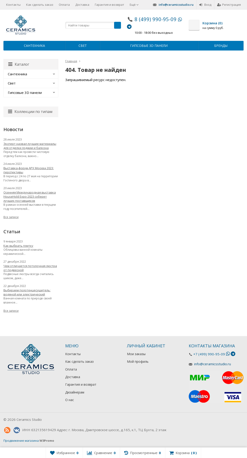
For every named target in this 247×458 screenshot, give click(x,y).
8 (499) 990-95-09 (156, 19)
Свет (83, 45)
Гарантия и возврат (109, 5)
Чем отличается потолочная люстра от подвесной (30, 268)
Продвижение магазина (21, 440)
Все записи (11, 217)
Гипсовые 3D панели (149, 45)
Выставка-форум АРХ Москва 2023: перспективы (28, 170)
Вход (205, 5)
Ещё (134, 5)
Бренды (220, 45)
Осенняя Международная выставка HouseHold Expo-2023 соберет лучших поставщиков (29, 196)
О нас (69, 400)
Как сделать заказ (39, 5)
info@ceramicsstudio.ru (176, 5)
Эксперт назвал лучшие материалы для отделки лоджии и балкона (29, 146)
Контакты (13, 5)
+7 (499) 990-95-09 (209, 354)
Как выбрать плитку (18, 246)
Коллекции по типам (30, 111)
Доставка (82, 5)
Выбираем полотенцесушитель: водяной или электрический (27, 292)
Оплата (64, 5)
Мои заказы (136, 354)
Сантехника (34, 45)
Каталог (18, 64)
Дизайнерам (74, 392)
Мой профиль (138, 361)
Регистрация (229, 5)
